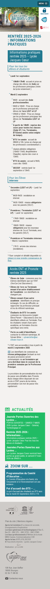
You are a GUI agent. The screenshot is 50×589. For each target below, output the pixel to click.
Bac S (41, 530)
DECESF (28, 539)
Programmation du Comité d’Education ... (20, 475)
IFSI (22, 539)
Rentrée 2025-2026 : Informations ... (17, 433)
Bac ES (7, 532)
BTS (19, 539)
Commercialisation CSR (25, 537)
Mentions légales (25, 521)
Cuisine (12, 537)
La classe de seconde (31, 525)
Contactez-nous (14, 578)
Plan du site (10, 521)
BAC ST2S (25, 532)
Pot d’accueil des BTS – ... (20, 488)
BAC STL (15, 532)
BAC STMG (35, 532)
